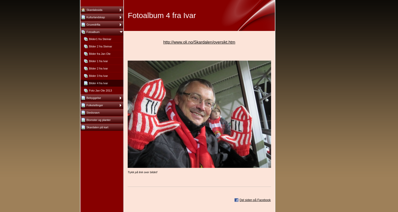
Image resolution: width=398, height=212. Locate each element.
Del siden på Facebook (255, 200)
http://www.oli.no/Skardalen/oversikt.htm (199, 42)
